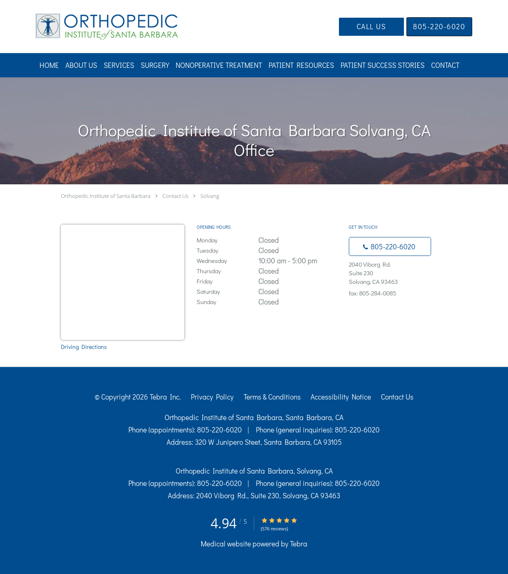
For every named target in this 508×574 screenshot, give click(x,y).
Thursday (269, 271)
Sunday (269, 302)
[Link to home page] (94, 26)
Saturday (269, 291)
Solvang (209, 196)
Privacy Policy (212, 397)
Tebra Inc (164, 397)
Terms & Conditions (272, 397)
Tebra (298, 543)
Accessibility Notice (341, 397)
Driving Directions (84, 347)
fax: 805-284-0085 (372, 293)
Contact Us (175, 196)
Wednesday (269, 260)
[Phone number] (390, 246)
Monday (269, 240)
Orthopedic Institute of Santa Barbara (106, 196)
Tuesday (269, 250)
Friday (269, 281)
